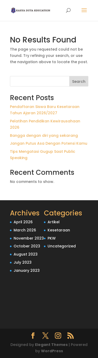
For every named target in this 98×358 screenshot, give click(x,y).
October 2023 (27, 246)
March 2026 (25, 230)
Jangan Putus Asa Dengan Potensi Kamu (48, 143)
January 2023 (27, 270)
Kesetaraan (59, 230)
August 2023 (26, 254)
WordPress (52, 351)
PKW (52, 238)
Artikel (54, 222)
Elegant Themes (51, 344)
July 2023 (23, 262)
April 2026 (23, 222)
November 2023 (29, 238)
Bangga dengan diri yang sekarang (44, 135)
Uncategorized (62, 246)
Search (78, 81)
